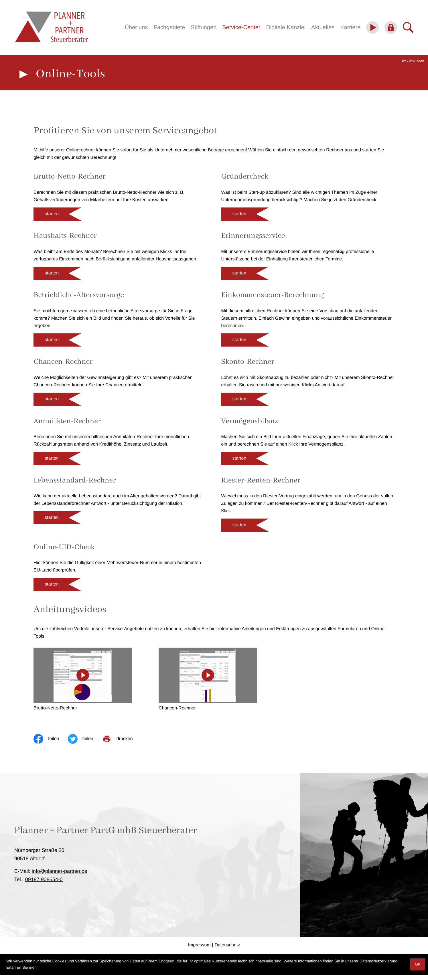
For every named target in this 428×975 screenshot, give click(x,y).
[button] (57, 214)
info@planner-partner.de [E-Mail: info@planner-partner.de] (59, 871)
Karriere (350, 27)
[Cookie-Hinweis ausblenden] (417, 964)
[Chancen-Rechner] (208, 680)
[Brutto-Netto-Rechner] (82, 680)
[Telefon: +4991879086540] (44, 879)
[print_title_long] (121, 739)
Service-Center (241, 27)
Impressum (199, 945)
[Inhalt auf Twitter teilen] (85, 739)
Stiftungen (203, 27)
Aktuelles (322, 27)
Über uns (136, 27)
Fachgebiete (169, 27)
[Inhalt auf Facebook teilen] (50, 739)
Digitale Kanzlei (285, 27)
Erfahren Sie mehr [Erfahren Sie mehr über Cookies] (22, 967)
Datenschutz (227, 945)
